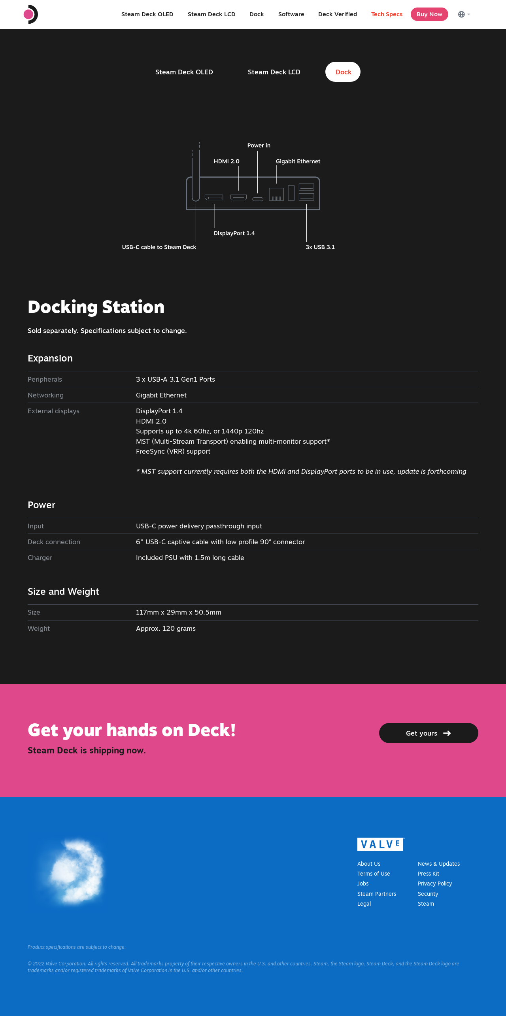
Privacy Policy (435, 883)
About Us (368, 864)
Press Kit (428, 873)
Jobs (362, 883)
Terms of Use (373, 873)
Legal (364, 904)
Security (428, 894)
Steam (426, 904)
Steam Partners (376, 894)
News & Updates (439, 864)
